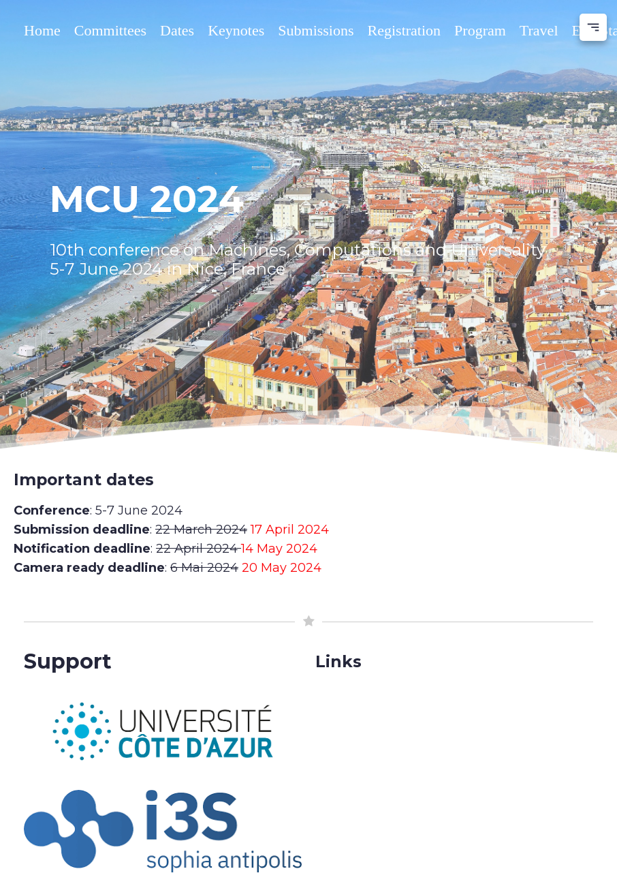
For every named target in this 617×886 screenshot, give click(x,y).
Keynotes (236, 30)
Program (480, 30)
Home (42, 30)
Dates (177, 30)
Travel (539, 30)
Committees (110, 30)
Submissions (315, 30)
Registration (404, 30)
